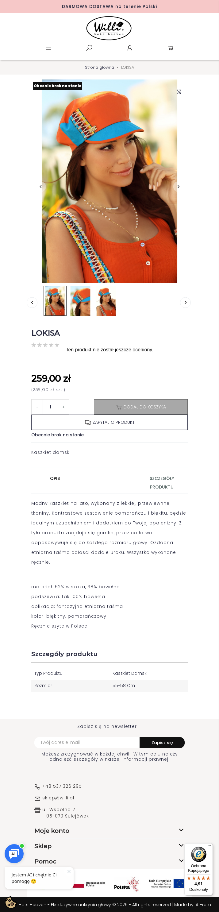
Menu (48, 48)
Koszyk (170, 48)
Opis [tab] (55, 478)
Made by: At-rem (192, 905)
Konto (129, 48)
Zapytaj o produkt (110, 422)
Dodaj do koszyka (141, 407)
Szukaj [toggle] (89, 48)
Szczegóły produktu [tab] (162, 482)
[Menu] (209, 847)
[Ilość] (50, 407)
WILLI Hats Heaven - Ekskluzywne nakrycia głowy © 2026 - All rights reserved (90, 905)
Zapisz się (162, 743)
